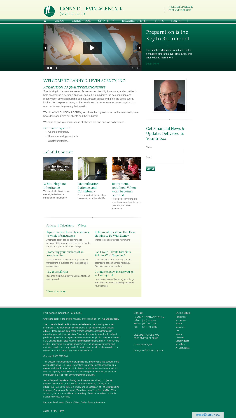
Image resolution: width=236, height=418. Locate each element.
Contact (177, 21)
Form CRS (76, 313)
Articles (51, 225)
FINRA (55, 383)
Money (179, 334)
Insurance (180, 327)
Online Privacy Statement (93, 402)
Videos (82, 225)
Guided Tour (81, 21)
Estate (179, 323)
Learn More (152, 63)
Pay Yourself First (57, 271)
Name (149, 147)
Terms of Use (72, 402)
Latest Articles (182, 341)
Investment (181, 320)
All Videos (180, 344)
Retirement (181, 317)
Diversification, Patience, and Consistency (88, 187)
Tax (177, 330)
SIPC (61, 383)
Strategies (106, 21)
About (60, 21)
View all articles (56, 291)
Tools (159, 21)
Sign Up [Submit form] (150, 169)
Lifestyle (180, 337)
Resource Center (134, 21)
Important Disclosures (53, 402)
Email (149, 157)
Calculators (67, 225)
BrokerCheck (112, 319)
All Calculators (182, 348)
